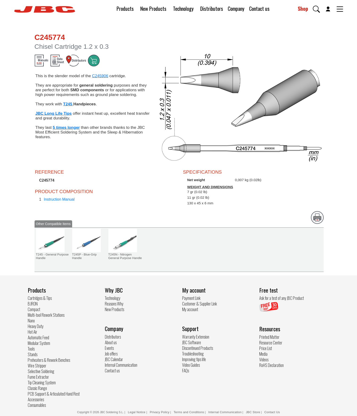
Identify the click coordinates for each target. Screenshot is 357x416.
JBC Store (253, 412)
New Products (153, 8)
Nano (31, 320)
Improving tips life (194, 359)
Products (125, 8)
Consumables (37, 405)
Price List (265, 348)
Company (236, 8)
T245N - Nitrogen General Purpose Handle (125, 256)
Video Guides (191, 365)
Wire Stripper (37, 366)
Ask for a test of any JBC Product (281, 298)
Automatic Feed (38, 337)
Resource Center (270, 343)
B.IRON (33, 304)
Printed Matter (269, 337)
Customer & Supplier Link (199, 304)
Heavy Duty (35, 326)
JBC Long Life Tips (53, 113)
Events (109, 348)
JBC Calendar (114, 359)
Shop (303, 8)
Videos (263, 359)
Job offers (111, 354)
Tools (31, 349)
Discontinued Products (197, 348)
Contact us (259, 8)
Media (263, 354)
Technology (183, 8)
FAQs (185, 370)
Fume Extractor (38, 377)
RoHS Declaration (271, 365)
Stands (32, 354)
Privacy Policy (159, 412)
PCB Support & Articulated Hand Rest (54, 394)
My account (190, 309)
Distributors (211, 8)
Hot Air (32, 332)
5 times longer (66, 127)
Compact (34, 309)
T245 (68, 104)
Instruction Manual (59, 199)
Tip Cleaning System (42, 382)
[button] (316, 9)
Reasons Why (114, 304)
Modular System (39, 343)
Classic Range (37, 388)
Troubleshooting (193, 354)
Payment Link (191, 298)
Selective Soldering (41, 371)
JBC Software (191, 342)
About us (111, 342)
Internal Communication (121, 365)
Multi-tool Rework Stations (46, 315)
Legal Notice (137, 412)
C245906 (100, 76)
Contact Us (272, 412)
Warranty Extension (195, 337)
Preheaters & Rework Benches (49, 360)
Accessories (36, 399)
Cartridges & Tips (40, 298)
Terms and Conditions (189, 412)
